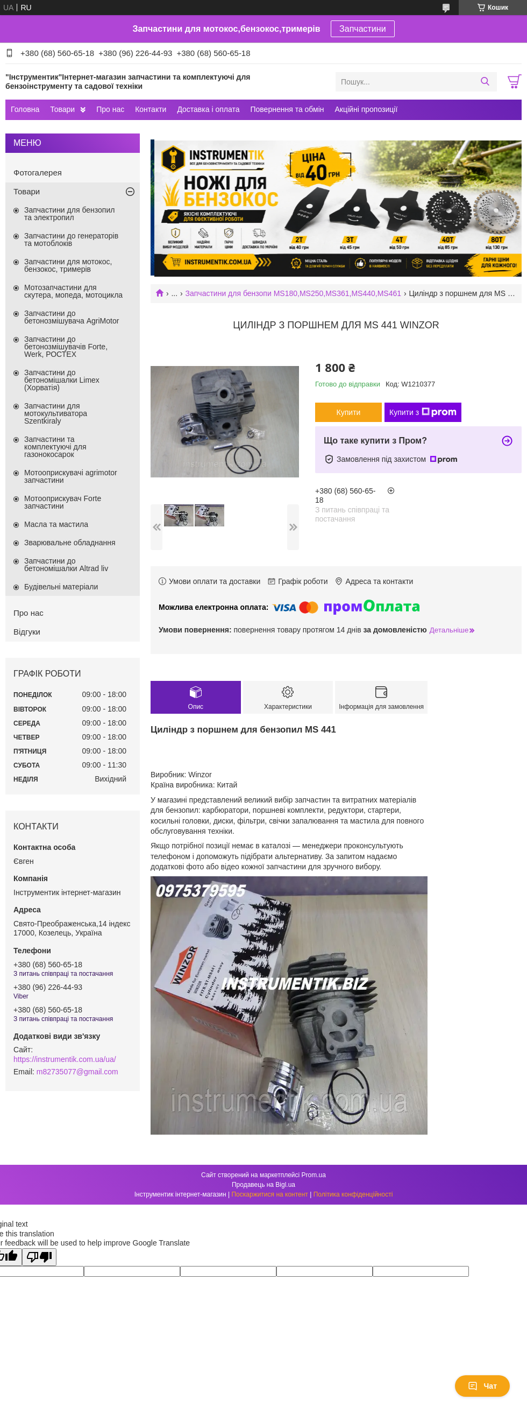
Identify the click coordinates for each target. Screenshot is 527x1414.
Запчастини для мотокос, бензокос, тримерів (68, 265)
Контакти (150, 109)
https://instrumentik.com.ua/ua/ (64, 1059)
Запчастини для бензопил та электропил (69, 214)
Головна (25, 109)
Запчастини (362, 28)
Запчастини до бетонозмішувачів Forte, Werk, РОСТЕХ (66, 346)
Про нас (110, 109)
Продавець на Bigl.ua (263, 1184)
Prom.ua (314, 1175)
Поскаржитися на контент (269, 1194)
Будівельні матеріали (61, 586)
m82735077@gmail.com (77, 1071)
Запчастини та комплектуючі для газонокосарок (55, 447)
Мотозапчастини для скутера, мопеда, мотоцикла (73, 291)
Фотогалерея (37, 172)
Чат (482, 1386)
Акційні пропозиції (366, 109)
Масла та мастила (56, 524)
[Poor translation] (39, 1257)
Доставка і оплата (208, 109)
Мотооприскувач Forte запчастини (62, 502)
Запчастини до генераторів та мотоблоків (71, 239)
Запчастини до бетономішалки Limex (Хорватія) (61, 380)
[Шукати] (485, 82)
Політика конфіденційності (353, 1194)
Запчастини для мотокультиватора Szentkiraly (55, 413)
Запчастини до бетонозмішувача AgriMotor (71, 317)
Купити (349, 412)
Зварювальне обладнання (70, 542)
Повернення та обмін (287, 109)
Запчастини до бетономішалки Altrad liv (66, 565)
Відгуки (26, 631)
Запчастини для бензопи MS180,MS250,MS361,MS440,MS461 (293, 293)
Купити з (423, 412)
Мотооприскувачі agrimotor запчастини (70, 476)
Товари (62, 109)
